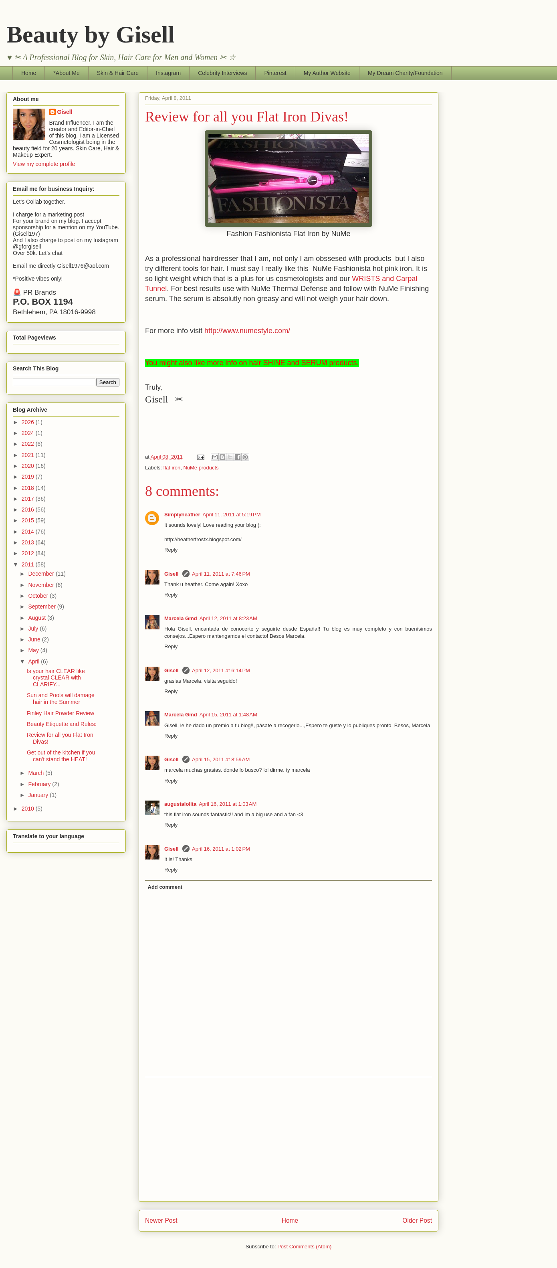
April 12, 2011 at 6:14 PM (221, 670)
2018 (29, 488)
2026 (29, 422)
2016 (29, 509)
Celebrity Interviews (222, 73)
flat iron (172, 468)
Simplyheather (182, 515)
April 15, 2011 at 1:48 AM (228, 715)
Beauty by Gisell (90, 34)
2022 (29, 444)
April (34, 661)
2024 (29, 433)
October (39, 596)
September (42, 606)
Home (28, 73)
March (36, 773)
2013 (29, 542)
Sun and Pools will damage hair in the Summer (61, 698)
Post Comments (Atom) (304, 1247)
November (41, 585)
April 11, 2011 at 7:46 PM (221, 574)
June (35, 639)
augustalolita (180, 804)
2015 (29, 520)
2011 (29, 564)
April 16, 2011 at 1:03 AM (227, 804)
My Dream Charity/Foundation (405, 73)
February (40, 784)
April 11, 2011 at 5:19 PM (232, 515)
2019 (29, 476)
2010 (29, 808)
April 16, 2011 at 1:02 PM (221, 849)
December (41, 573)
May (34, 650)
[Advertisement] (288, 1139)
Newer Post (161, 1220)
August (37, 618)
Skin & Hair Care (118, 73)
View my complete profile (44, 164)
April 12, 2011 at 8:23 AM (228, 618)
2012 (29, 553)
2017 (29, 498)
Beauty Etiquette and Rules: (62, 724)
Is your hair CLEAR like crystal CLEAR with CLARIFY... (56, 678)
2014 (29, 531)
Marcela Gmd (180, 618)
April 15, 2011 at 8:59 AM (221, 759)
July (34, 628)
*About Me (66, 73)
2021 (29, 455)
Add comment (165, 887)
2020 (29, 466)
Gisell (172, 574)
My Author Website (327, 73)
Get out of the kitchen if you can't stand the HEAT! (61, 755)
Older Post (417, 1220)
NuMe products (200, 468)
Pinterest (275, 73)
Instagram (168, 73)
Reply (171, 550)
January (39, 795)
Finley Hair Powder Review (60, 713)
